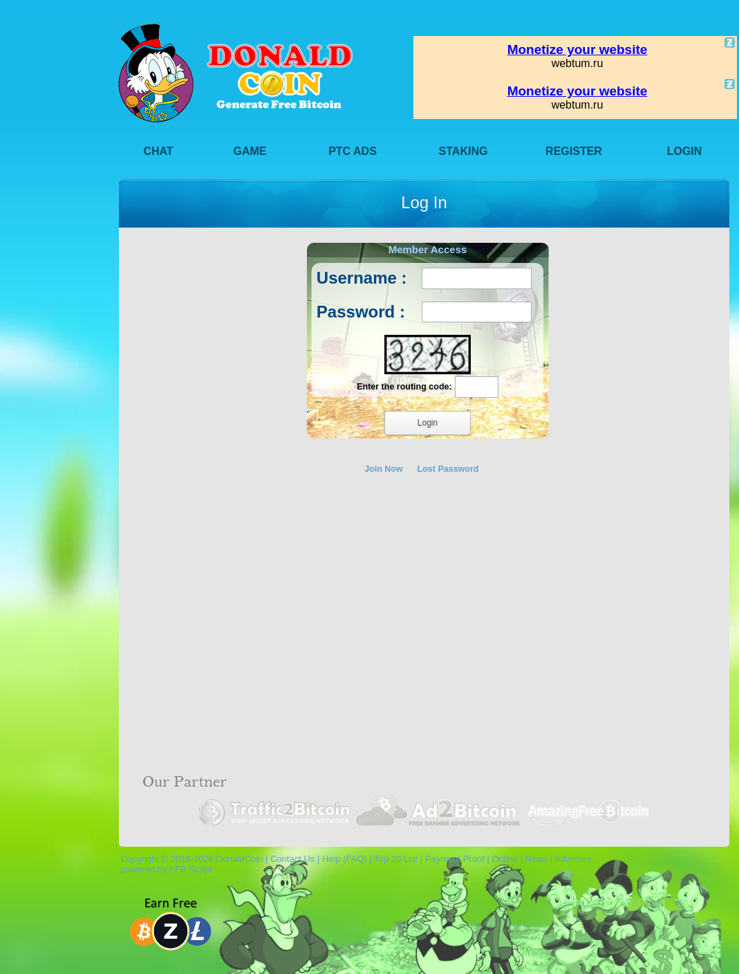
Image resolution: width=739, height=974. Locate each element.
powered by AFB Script (163, 869)
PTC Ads (352, 151)
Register (573, 151)
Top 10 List (396, 859)
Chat (158, 151)
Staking (463, 151)
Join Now (383, 469)
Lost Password (448, 469)
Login (684, 151)
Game (250, 151)
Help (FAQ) (344, 859)
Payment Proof (455, 859)
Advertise (573, 859)
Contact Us (292, 859)
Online (505, 859)
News (536, 859)
